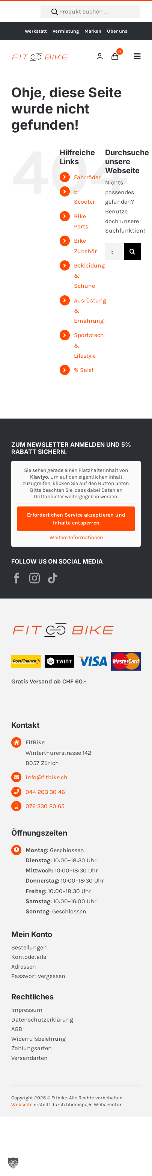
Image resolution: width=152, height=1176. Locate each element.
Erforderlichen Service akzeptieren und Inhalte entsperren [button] (76, 519)
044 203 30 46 (45, 791)
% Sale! (83, 369)
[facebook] (16, 578)
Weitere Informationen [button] (76, 537)
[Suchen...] (114, 251)
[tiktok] (52, 578)
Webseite (22, 1104)
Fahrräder (87, 177)
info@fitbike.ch (47, 777)
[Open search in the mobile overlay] (90, 12)
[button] (13, 1163)
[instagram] (34, 578)
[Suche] (132, 251)
